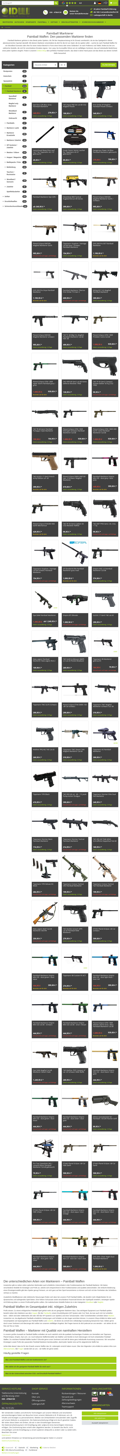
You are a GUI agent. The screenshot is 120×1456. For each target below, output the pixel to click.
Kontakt (35, 1393)
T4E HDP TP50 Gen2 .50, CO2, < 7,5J (104, 525)
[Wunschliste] (105, 3)
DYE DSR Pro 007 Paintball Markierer (103, 244)
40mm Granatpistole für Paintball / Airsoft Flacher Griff (105, 1118)
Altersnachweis (9, 1349)
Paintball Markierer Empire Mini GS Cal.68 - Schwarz (43, 1024)
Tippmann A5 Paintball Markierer (102, 750)
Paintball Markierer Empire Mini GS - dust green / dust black (43, 1118)
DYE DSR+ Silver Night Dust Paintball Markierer (103, 1257)
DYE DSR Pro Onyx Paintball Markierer (44, 291)
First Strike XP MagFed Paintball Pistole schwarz (102, 105)
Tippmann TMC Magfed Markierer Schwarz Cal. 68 (103, 705)
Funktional (33, 1450)
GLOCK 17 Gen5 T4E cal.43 (103, 615)
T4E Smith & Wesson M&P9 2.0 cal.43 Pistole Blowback (73, 660)
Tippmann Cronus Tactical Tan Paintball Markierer (103, 885)
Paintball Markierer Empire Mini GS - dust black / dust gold (103, 1072)
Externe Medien (49, 1447)
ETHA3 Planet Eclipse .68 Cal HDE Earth (74, 1164)
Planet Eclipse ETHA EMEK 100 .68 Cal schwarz (75, 705)
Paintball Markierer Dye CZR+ (44, 197)
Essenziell (9, 1447)
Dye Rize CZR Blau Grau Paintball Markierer (42, 105)
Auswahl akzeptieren (100, 1423)
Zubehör (50, 1321)
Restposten (8, 22)
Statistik (22, 1447)
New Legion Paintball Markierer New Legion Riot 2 (44, 660)
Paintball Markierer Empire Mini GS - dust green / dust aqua (43, 977)
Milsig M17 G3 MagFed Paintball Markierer (102, 291)
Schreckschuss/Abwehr (93, 22)
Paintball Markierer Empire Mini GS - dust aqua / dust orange (73, 1212)
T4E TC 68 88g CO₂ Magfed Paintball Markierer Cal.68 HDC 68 (73, 336)
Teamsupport (68, 1406)
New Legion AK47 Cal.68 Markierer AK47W (42, 930)
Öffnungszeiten (38, 1400)
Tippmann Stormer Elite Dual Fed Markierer (104, 795)
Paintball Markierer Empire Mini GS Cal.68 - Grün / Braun (74, 1024)
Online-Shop (41, 51)
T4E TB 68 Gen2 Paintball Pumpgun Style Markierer (43, 430)
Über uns (36, 1397)
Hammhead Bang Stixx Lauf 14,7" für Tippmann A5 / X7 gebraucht (44, 152)
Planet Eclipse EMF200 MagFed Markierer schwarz (43, 336)
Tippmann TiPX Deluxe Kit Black (43, 885)
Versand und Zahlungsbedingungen (72, 1398)
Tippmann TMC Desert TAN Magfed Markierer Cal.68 (73, 750)
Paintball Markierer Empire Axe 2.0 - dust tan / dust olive (74, 1257)
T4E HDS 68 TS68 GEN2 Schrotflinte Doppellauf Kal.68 (104, 840)
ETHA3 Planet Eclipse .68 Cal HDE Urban (44, 1211)
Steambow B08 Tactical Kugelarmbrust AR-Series (73, 198)
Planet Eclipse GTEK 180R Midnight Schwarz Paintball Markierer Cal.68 (74, 431)
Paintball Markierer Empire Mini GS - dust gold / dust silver (43, 1258)
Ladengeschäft (38, 1404)
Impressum (6, 1435)
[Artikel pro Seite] (63, 65)
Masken (111, 1316)
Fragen (20, 1349)
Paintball (42, 22)
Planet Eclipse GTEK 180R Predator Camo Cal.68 (103, 336)
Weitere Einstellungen (10, 1453)
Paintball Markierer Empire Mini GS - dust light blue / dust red (103, 977)
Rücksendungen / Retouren (74, 1393)
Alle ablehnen (100, 1418)
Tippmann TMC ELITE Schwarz (45, 705)
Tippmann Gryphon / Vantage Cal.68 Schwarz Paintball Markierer (44, 570)
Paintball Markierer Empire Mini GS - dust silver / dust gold (73, 1118)
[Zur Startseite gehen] (2, 27)
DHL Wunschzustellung (15, 1450)
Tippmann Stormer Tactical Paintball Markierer (73, 840)
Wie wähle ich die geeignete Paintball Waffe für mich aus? (27, 1367)
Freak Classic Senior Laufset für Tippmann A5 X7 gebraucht (74, 152)
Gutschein (19, 22)
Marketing (34, 1447)
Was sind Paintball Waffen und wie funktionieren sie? (26, 1360)
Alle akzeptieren (100, 1413)
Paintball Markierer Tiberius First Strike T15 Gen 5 (74, 291)
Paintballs (47, 1313)
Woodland (89, 1302)
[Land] (99, 3)
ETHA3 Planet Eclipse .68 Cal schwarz (104, 930)
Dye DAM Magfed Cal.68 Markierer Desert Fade (42, 1071)
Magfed (100, 1302)
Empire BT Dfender (70, 615)
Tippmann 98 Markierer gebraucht (102, 660)
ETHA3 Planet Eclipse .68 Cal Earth (104, 1164)
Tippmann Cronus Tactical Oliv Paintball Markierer (73, 885)
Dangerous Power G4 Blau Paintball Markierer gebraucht (105, 151)
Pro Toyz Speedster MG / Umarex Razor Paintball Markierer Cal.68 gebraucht (44, 1165)
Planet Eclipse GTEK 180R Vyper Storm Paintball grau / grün (44, 383)
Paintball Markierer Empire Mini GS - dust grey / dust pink (103, 478)
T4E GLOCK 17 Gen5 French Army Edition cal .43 (43, 477)
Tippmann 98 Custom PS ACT (74, 975)
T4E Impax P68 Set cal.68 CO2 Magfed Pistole (74, 105)
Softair (54, 22)
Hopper (35, 1313)
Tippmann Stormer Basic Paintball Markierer (42, 840)
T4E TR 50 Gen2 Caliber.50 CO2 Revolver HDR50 (73, 525)
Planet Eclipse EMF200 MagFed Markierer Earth (42, 244)
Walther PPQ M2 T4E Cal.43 (43, 749)
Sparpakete (31, 22)
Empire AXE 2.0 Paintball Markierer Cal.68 (102, 569)
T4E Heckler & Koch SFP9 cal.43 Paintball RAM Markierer (72, 930)
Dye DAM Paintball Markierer (44, 615)
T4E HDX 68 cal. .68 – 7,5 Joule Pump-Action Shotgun (74, 795)
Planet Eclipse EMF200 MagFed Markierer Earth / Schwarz (103, 198)
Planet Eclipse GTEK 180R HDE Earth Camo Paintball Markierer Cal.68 (105, 431)
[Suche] (56, 3)
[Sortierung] (45, 65)
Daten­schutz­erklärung (10, 1441)
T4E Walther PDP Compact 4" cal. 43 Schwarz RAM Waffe (74, 1071)
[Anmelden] (95, 3)
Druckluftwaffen (70, 22)
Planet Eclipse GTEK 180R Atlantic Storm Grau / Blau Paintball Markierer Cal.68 (103, 1024)
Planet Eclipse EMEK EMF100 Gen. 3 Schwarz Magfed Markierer (74, 478)
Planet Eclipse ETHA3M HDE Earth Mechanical (44, 525)
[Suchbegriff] (28, 3)
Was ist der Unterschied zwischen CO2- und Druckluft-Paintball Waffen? (33, 1373)
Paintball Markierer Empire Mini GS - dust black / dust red (103, 1212)
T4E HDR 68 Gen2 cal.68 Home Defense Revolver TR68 (75, 382)
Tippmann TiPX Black (41, 794)
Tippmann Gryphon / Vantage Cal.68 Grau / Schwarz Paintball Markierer (74, 245)
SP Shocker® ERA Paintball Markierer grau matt (73, 569)
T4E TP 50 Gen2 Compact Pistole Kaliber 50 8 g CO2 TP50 (103, 383)
